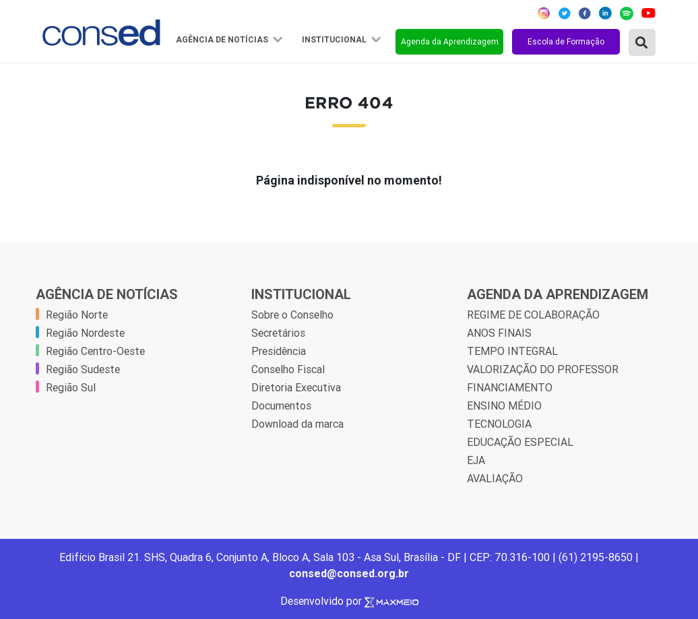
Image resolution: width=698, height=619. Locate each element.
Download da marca (297, 423)
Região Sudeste (83, 369)
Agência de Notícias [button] (223, 39)
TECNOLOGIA (499, 423)
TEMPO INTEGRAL (512, 351)
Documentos (281, 405)
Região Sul (71, 387)
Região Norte (77, 314)
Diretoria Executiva (296, 387)
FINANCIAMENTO (509, 387)
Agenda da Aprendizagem (450, 41)
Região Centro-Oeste (95, 351)
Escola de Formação (566, 41)
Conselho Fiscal (288, 369)
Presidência (278, 351)
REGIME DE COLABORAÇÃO (533, 314)
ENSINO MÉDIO (504, 405)
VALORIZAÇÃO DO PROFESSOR (542, 369)
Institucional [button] (335, 39)
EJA (476, 460)
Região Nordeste (85, 332)
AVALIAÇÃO (495, 478)
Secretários (278, 332)
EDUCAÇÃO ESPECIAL (520, 442)
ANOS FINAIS (499, 332)
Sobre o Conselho (292, 314)
